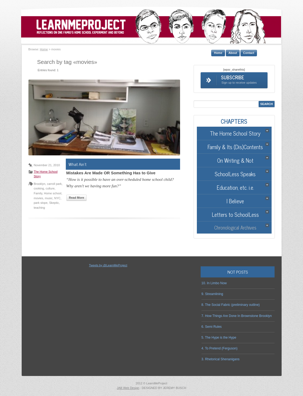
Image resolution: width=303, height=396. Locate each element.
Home (44, 49)
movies (38, 198)
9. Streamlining (212, 294)
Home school (52, 193)
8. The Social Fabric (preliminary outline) (230, 305)
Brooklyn (39, 183)
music (49, 198)
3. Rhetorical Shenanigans (220, 359)
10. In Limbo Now (214, 283)
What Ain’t (77, 164)
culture (50, 188)
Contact (248, 52)
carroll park (54, 183)
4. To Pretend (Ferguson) (219, 348)
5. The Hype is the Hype (218, 337)
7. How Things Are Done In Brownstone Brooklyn (236, 316)
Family (38, 193)
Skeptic (54, 202)
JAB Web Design (128, 388)
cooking (39, 188)
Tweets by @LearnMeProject (108, 265)
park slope (41, 202)
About (232, 52)
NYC (57, 198)
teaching (39, 207)
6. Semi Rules (211, 327)
